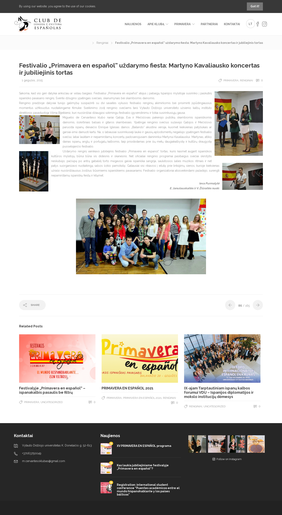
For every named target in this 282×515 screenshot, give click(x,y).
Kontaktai (232, 24)
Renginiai (102, 42)
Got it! (255, 6)
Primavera (182, 24)
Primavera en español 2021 (142, 397)
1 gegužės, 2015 (32, 80)
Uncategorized (52, 402)
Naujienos (133, 24)
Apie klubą (156, 24)
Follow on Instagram (227, 459)
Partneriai (209, 24)
